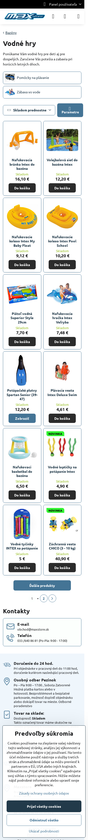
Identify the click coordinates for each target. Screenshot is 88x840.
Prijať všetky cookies (44, 806)
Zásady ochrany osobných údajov (44, 793)
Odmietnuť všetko (44, 820)
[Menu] (78, 16)
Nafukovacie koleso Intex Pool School (62, 241)
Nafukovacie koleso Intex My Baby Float (22, 241)
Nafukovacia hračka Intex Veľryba (62, 317)
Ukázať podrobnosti (44, 831)
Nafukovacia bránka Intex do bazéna (22, 164)
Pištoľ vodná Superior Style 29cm (22, 317)
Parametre (70, 110)
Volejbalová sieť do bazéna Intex (62, 162)
